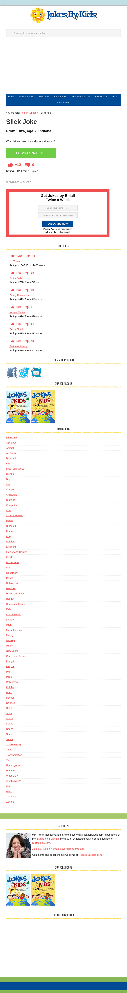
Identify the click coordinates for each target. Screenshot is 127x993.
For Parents (12, 565)
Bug (8, 482)
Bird (8, 466)
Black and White (15, 472)
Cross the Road (14, 518)
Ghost (9, 581)
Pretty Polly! (16, 281)
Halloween (12, 586)
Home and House (15, 607)
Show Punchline (33, 156)
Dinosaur (11, 529)
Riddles (10, 690)
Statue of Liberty (18, 349)
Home (24, 116)
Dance (9, 524)
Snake (9, 721)
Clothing (10, 503)
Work (9, 794)
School (10, 701)
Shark (9, 711)
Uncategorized (14, 768)
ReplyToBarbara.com (90, 858)
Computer (11, 508)
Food (9, 560)
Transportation (14, 758)
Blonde (10, 477)
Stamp (9, 737)
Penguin (10, 664)
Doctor (9, 534)
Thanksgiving (13, 747)
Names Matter (17, 315)
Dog (8, 539)
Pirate (9, 680)
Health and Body (15, 596)
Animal (10, 451)
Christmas (11, 498)
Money (10, 638)
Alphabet (33, 116)
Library (10, 622)
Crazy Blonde (16, 332)
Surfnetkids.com (41, 846)
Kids (8, 612)
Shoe (9, 716)
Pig (8, 675)
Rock (9, 695)
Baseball (11, 461)
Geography (12, 576)
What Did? (12, 779)
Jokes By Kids (63, 15)
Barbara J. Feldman (48, 842)
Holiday (10, 602)
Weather (10, 773)
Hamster (11, 591)
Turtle (9, 763)
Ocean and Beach (16, 659)
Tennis (9, 742)
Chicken (10, 492)
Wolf (8, 789)
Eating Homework (19, 298)
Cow (8, 513)
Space (9, 726)
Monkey (10, 643)
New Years (12, 654)
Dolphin (10, 544)
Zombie (10, 805)
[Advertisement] (63, 69)
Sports (9, 732)
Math (9, 628)
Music (9, 649)
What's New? (13, 784)
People (10, 669)
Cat (8, 487)
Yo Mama (14, 264)
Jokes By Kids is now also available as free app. (58, 852)
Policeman (12, 685)
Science (10, 706)
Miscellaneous (14, 633)
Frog (8, 570)
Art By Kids (12, 456)
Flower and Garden (16, 555)
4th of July (11, 440)
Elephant (11, 550)
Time (9, 753)
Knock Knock (13, 617)
